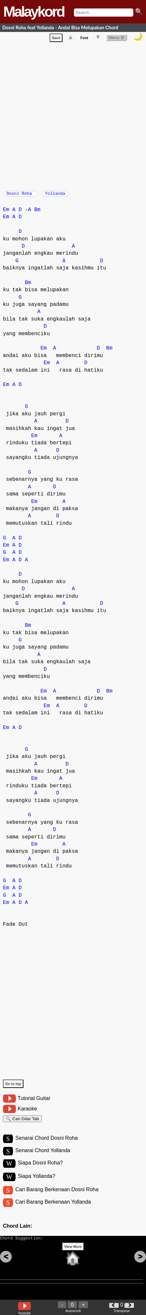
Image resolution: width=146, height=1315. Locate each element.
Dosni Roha (21, 195)
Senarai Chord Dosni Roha (46, 1144)
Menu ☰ (116, 38)
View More (73, 1259)
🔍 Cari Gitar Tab (22, 1123)
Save (56, 39)
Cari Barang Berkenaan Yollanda (53, 1211)
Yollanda (55, 195)
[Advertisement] (73, 116)
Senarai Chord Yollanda (42, 1157)
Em (6, 213)
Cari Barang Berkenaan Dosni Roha (56, 1197)
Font (84, 39)
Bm (37, 213)
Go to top (13, 1087)
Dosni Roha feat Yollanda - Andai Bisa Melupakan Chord (60, 27)
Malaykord (33, 11)
